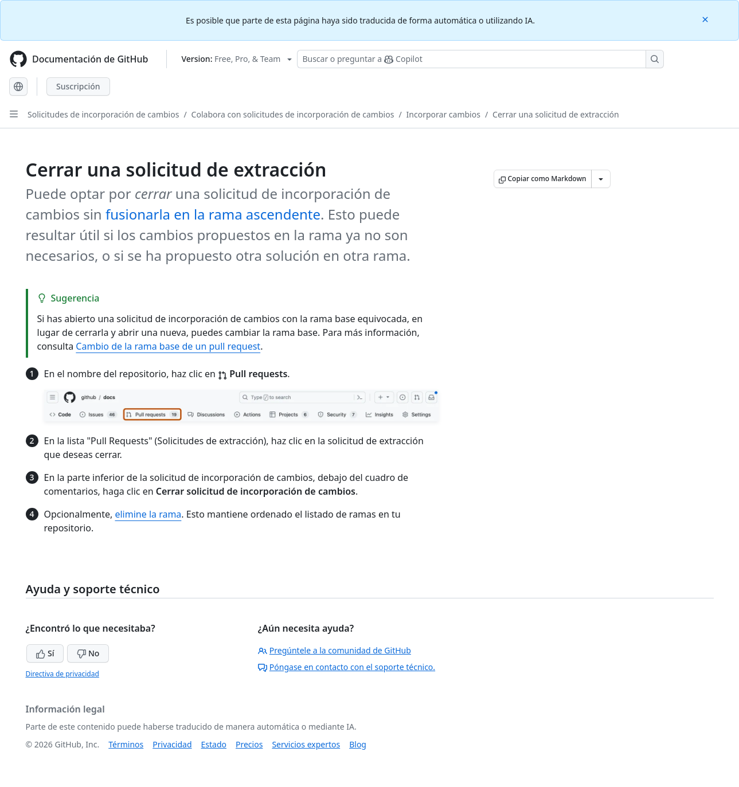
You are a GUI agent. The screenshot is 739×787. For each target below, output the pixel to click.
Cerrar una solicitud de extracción (555, 114)
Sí (45, 653)
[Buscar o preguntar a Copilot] (480, 59)
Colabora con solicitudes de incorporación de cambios (292, 114)
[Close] (706, 18)
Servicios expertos (306, 744)
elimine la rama (148, 514)
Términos (125, 744)
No (88, 653)
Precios (249, 744)
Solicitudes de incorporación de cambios (103, 114)
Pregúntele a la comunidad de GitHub (334, 650)
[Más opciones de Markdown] (601, 179)
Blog (357, 744)
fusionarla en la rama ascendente (212, 214)
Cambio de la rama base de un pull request (168, 346)
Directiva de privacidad (62, 674)
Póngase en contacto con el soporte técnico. (346, 666)
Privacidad (172, 744)
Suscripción (78, 86)
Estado (213, 744)
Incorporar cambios (443, 114)
